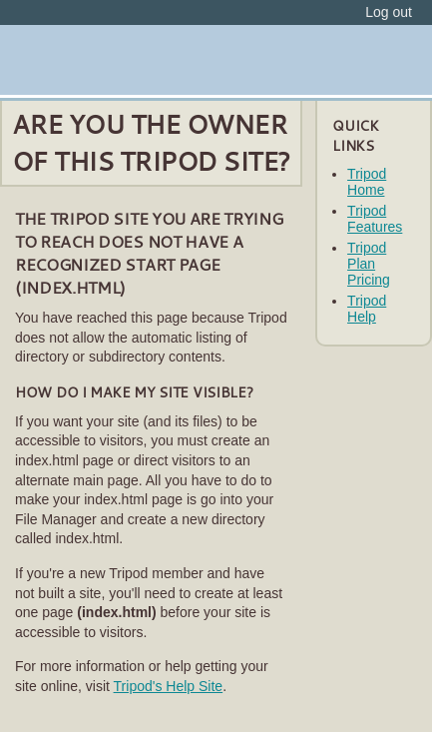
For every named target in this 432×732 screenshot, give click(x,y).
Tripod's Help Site (168, 686)
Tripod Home (366, 182)
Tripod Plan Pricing (368, 264)
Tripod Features (374, 219)
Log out (388, 12)
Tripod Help (366, 309)
